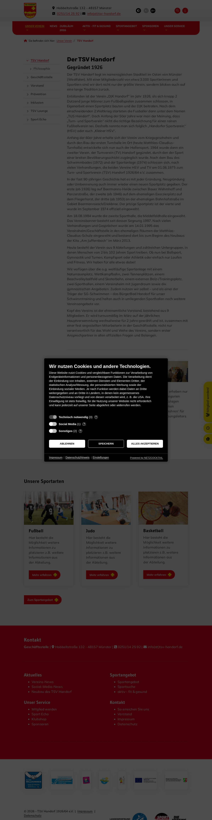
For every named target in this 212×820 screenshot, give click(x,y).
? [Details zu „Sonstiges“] (80, 430)
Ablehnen (67, 443)
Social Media (67, 424)
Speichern (106, 443)
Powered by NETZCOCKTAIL (146, 457)
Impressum (55, 457)
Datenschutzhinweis (77, 457)
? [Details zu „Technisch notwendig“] (96, 417)
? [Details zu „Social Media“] (84, 424)
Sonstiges (66, 431)
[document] (106, 388)
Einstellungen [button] (101, 457)
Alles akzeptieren (145, 443)
